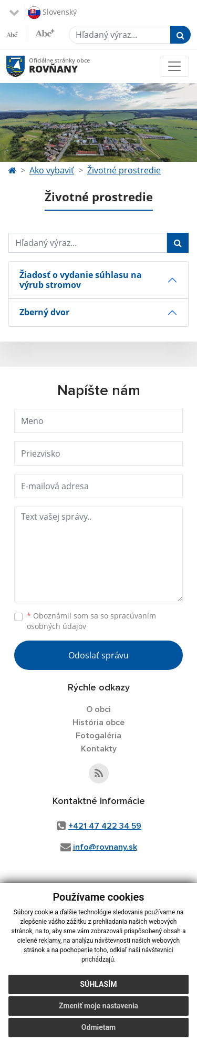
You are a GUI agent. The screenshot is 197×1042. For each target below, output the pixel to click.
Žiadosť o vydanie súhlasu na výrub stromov (80, 280)
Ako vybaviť (51, 170)
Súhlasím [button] (98, 984)
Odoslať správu (98, 655)
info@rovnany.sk (105, 847)
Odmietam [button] (98, 1027)
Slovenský (52, 12)
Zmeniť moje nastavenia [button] (98, 1006)
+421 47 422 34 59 (104, 826)
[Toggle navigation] (174, 66)
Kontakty (99, 749)
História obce (98, 722)
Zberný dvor (44, 312)
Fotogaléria (98, 735)
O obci (98, 709)
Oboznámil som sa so (91, 621)
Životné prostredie (124, 170)
